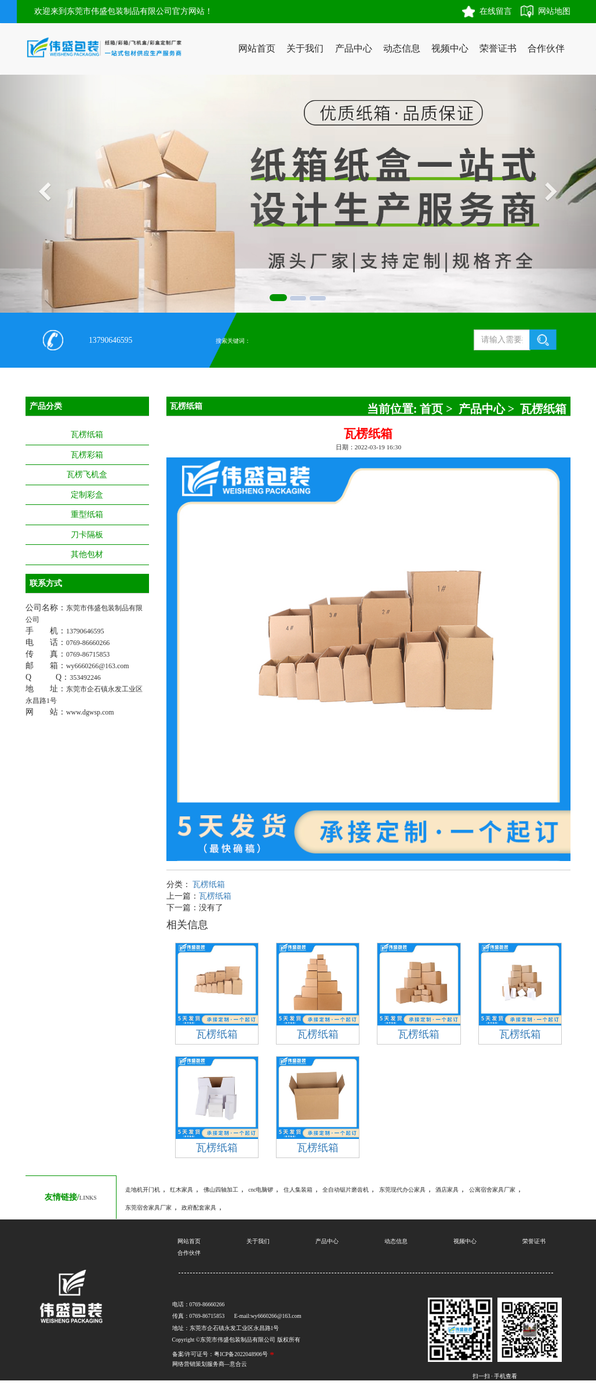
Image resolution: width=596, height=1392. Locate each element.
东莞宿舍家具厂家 (148, 1207)
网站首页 (256, 48)
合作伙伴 (546, 48)
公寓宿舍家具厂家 (492, 1189)
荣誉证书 (498, 48)
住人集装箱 (298, 1189)
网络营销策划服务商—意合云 (210, 1364)
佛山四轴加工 (220, 1189)
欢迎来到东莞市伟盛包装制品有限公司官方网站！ (123, 11)
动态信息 (401, 48)
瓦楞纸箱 (87, 434)
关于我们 (305, 48)
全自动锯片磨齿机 (345, 1189)
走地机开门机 (142, 1189)
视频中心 (449, 48)
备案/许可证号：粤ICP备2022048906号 (220, 1354)
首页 (431, 408)
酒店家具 (447, 1189)
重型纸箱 (87, 514)
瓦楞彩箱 (87, 454)
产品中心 (353, 48)
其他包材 (87, 554)
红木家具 (181, 1189)
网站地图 (554, 11)
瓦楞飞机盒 (87, 474)
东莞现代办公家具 (402, 1189)
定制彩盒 (87, 494)
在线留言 (495, 11)
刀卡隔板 (87, 534)
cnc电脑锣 (260, 1189)
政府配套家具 (198, 1207)
